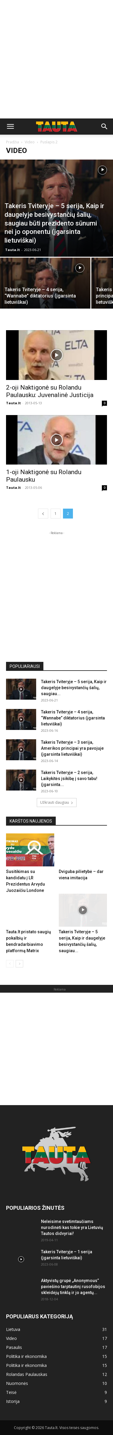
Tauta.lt (12, 249)
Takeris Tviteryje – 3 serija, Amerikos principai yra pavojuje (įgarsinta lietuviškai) (72, 748)
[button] (10, 126)
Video (30, 142)
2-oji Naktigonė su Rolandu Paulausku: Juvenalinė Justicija (49, 391)
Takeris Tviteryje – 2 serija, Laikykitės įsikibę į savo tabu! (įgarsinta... (69, 778)
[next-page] (19, 963)
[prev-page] (43, 514)
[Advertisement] (56, 59)
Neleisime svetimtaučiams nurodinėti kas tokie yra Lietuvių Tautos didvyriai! (72, 1227)
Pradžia (12, 142)
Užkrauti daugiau (56, 802)
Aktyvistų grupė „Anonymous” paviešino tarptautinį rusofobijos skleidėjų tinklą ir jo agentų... (73, 1286)
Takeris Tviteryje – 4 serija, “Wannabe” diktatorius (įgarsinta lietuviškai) (73, 718)
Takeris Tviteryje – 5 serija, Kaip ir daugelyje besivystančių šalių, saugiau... (74, 687)
